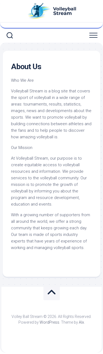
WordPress (49, 322)
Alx (81, 322)
